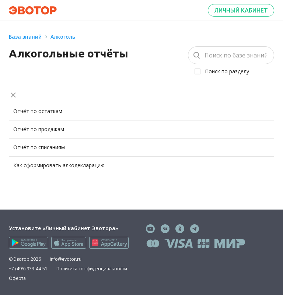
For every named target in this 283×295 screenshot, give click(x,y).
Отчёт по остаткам (37, 111)
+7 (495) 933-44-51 (28, 269)
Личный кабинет (241, 10)
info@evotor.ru (65, 259)
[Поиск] (231, 55)
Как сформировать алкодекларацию (59, 165)
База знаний (25, 36)
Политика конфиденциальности (91, 269)
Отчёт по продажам (38, 129)
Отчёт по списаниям (39, 147)
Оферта (17, 278)
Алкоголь (62, 36)
